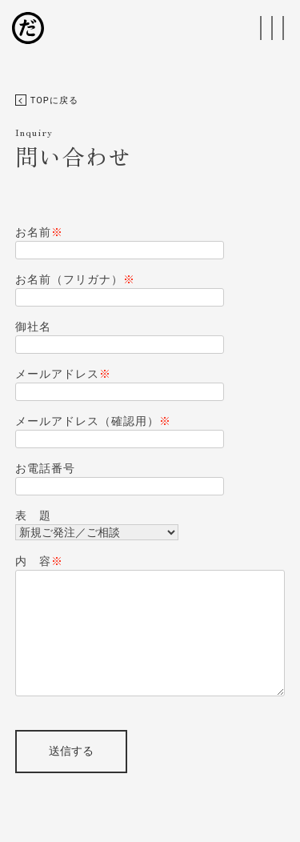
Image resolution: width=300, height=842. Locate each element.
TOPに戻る (46, 100)
